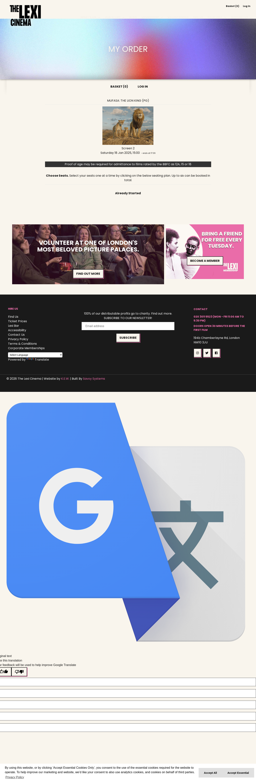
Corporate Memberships (26, 348)
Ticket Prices (17, 321)
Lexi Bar (13, 326)
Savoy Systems (94, 378)
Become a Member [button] (205, 260)
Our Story (113, 13)
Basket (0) (232, 6)
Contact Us (16, 335)
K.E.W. (65, 378)
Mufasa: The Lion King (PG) (128, 100)
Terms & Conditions (22, 344)
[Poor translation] (19, 671)
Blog (133, 13)
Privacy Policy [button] (14, 777)
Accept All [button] (210, 772)
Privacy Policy (18, 339)
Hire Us (198, 13)
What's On (88, 13)
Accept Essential (238, 772)
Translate (37, 359)
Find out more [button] (88, 274)
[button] (197, 352)
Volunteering (178, 13)
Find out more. (161, 313)
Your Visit (214, 13)
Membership (150, 13)
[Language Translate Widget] (35, 354)
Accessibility (17, 330)
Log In (246, 6)
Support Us (239, 13)
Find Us (13, 317)
